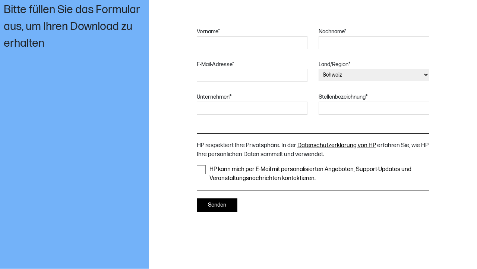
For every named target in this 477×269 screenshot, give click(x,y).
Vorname (208, 31)
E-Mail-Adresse (215, 64)
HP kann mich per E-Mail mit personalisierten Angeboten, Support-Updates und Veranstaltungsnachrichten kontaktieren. (304, 173)
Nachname (332, 31)
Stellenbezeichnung (343, 97)
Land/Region (334, 64)
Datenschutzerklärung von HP (336, 145)
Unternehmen (214, 97)
